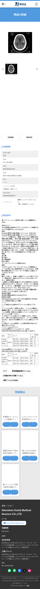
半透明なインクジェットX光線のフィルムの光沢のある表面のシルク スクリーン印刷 (10, 418)
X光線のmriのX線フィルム (13, 376)
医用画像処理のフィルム (21, 371)
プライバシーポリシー (18, 585)
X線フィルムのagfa (10, 380)
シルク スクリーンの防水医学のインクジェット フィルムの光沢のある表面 (29, 418)
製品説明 (29, 137)
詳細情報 (11, 137)
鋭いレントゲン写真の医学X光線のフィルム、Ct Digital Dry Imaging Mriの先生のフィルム (10, 486)
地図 (27, 585)
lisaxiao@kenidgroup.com (13, 523)
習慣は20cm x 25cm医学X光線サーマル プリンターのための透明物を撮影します (10, 452)
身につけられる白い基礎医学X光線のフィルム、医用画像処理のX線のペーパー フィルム (29, 452)
